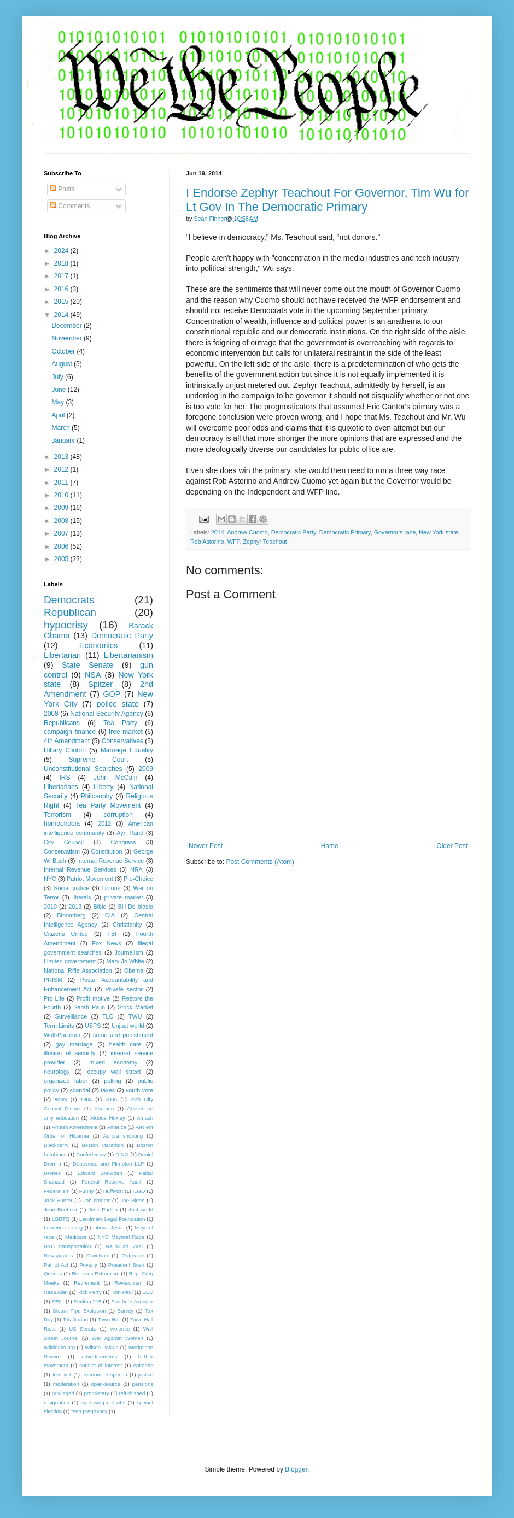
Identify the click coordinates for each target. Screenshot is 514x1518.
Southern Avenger (132, 1301)
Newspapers (58, 1255)
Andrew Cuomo (247, 532)
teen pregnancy (89, 1411)
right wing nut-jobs (103, 1402)
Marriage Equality (127, 750)
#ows (61, 1099)
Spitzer (100, 684)
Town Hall (109, 1319)
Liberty (103, 787)
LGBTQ (61, 1219)
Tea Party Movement (108, 805)
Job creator (96, 1200)
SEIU (58, 1301)
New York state (438, 532)
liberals (81, 897)
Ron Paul (122, 1292)
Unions (111, 888)
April (58, 415)
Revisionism (128, 1283)
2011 (62, 482)
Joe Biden (133, 1200)
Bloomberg (71, 915)
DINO (121, 1154)
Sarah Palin (89, 1007)
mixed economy (113, 1062)
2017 (62, 276)
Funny (86, 1191)
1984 (86, 1099)
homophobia (62, 823)
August (62, 364)
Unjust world (128, 1025)
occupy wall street (114, 1071)
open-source (105, 1384)
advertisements (99, 1357)
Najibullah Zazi (124, 1246)
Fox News (106, 943)
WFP (233, 541)
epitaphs (143, 1365)
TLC (107, 1016)
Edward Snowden (100, 1173)
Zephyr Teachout (265, 541)
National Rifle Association (78, 970)
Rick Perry (89, 1292)
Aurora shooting (123, 1136)
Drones (52, 1173)
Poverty (88, 1265)
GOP (111, 694)
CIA (110, 915)
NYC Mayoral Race (121, 1237)
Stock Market (135, 1007)
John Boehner (60, 1210)
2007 (62, 533)
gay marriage (74, 1044)
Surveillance (71, 1016)
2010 (62, 495)
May (58, 402)
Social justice (71, 888)
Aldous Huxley (107, 1118)
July (58, 377)
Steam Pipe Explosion (79, 1311)
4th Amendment (67, 741)
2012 (62, 469)
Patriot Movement (90, 878)
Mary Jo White (125, 961)
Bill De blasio (135, 906)
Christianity (127, 924)
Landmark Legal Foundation (112, 1219)
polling (112, 1081)
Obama (133, 970)
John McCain (116, 777)
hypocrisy (66, 625)
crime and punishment (123, 1035)
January (64, 440)
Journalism (128, 952)
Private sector (124, 989)
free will (61, 1375)
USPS (93, 1025)
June (59, 389)
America (116, 1127)
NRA (136, 869)
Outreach (132, 1255)
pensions (142, 1384)
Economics (98, 645)
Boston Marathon (102, 1145)
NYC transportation (67, 1246)
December (67, 326)
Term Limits (59, 1025)
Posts (62, 189)
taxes (108, 1090)
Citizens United (66, 934)
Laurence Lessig (63, 1228)
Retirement (87, 1283)
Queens (53, 1273)
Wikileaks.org (59, 1347)
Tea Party (120, 723)
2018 (62, 263)
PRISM (53, 979)
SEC (147, 1292)
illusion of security (69, 1053)
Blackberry (56, 1145)
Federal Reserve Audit (111, 1182)
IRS (65, 777)
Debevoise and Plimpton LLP (108, 1164)
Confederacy (91, 1154)
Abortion (104, 1108)
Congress (123, 842)
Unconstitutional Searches (83, 769)
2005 (62, 559)
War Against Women (117, 1338)
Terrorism (57, 815)
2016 (62, 289)
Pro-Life (54, 998)
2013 (62, 457)
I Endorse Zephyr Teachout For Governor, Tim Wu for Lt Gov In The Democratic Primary (327, 200)
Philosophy (97, 796)
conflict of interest (100, 1365)
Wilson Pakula (101, 1347)
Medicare (75, 1237)
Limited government (70, 961)
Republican (70, 612)
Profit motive (93, 998)
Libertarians (61, 787)
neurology (56, 1071)
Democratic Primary (345, 532)
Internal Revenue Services (80, 869)
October (64, 351)
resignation (56, 1402)
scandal (79, 1090)
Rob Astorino (207, 541)
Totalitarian (75, 1319)
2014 (217, 532)
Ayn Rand (129, 832)
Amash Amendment (75, 1127)
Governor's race (395, 532)
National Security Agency (106, 713)
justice (145, 1375)
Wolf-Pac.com (62, 1035)
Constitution (106, 851)
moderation (66, 1384)
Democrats (69, 599)
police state (117, 703)
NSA (93, 674)
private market (123, 897)
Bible (99, 906)
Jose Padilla (103, 1210)
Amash (145, 1118)
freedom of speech (104, 1375)
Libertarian (62, 655)
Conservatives (122, 741)
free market (126, 732)
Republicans (62, 723)
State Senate (88, 665)
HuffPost (113, 1191)
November (67, 338)
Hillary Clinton (65, 750)
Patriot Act (56, 1265)
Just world (140, 1210)
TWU (135, 1016)
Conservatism (62, 851)
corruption (118, 815)
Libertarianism (128, 655)
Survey (125, 1311)
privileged (63, 1393)
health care (125, 1044)
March (61, 428)
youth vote (139, 1090)
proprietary (96, 1393)
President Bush (126, 1265)
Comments (70, 206)
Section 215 (88, 1301)
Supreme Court (98, 759)
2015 (62, 301)
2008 (62, 521)
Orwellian (97, 1255)
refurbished (132, 1393)
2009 (62, 507)
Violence (120, 1329)
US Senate (82, 1329)
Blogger (296, 1469)
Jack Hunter (58, 1200)
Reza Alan (56, 1292)
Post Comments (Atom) (260, 862)
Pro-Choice (138, 878)
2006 (62, 546)
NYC (50, 878)
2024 (62, 251)
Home (329, 846)
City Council (64, 842)
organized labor (65, 1081)
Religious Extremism (96, 1273)
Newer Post (206, 846)
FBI (111, 934)
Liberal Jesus (108, 1228)
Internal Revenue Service (110, 860)
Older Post (452, 846)
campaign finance (70, 732)
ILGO (139, 1191)
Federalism (56, 1191)
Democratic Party (293, 532)
